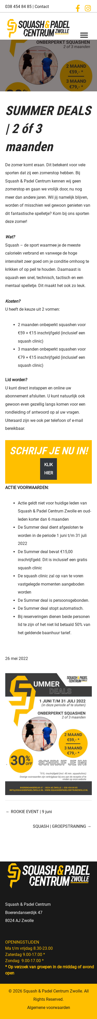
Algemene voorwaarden (48, 1007)
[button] (77, 8)
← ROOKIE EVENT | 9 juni (29, 811)
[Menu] (84, 35)
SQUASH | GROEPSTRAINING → (62, 826)
